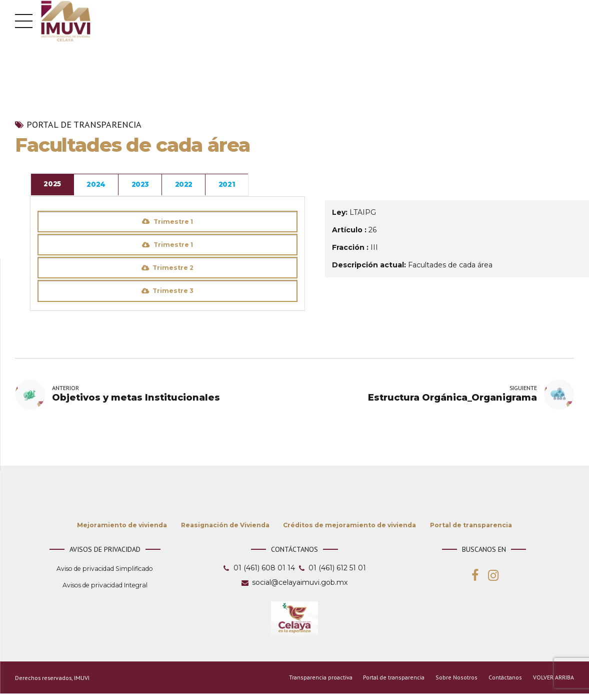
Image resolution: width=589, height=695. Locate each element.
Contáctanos (505, 678)
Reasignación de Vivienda (225, 526)
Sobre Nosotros (456, 678)
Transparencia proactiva (319, 678)
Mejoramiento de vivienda (122, 526)
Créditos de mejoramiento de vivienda (349, 526)
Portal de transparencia (84, 124)
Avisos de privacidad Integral (105, 586)
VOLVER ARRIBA (553, 678)
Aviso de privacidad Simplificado (104, 569)
